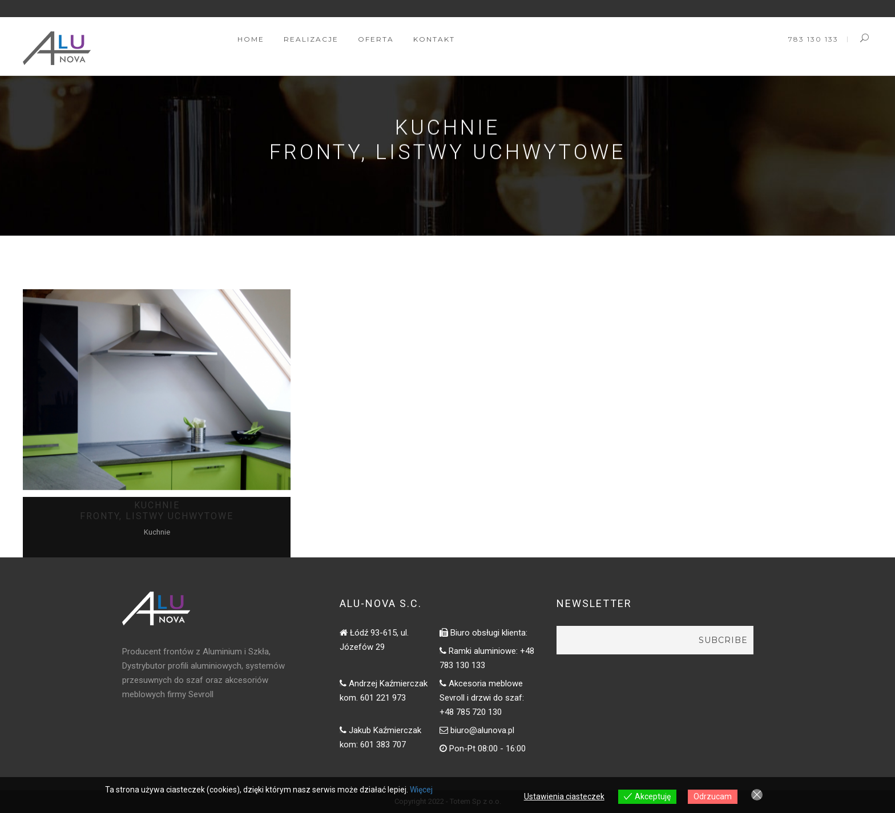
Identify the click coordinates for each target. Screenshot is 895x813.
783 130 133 (813, 39)
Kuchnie (157, 532)
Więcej (421, 789)
